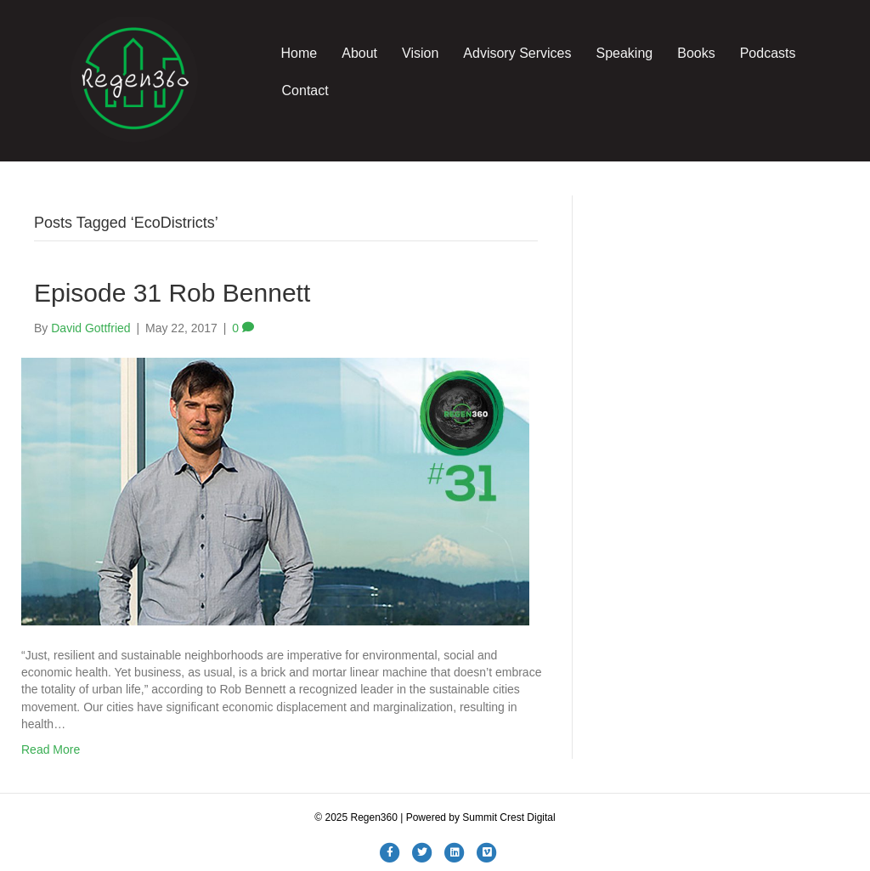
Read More (50, 749)
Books (696, 53)
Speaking (624, 53)
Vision (420, 53)
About (359, 53)
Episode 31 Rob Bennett (172, 293)
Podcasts (768, 53)
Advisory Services (517, 53)
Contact (305, 90)
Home (299, 53)
